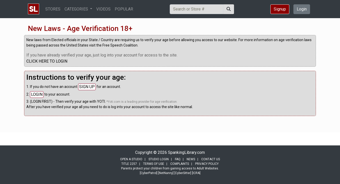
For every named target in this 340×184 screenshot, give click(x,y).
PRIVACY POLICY (207, 164)
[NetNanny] (166, 173)
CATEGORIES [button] (77, 9)
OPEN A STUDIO (131, 159)
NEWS (191, 159)
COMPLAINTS (179, 164)
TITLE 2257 (129, 164)
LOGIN (36, 94)
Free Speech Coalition (119, 45)
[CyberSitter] (182, 173)
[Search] (196, 9)
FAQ (177, 159)
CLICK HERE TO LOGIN (46, 61)
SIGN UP (87, 86)
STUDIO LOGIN (158, 159)
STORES (52, 9)
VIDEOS (103, 9)
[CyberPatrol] (148, 173)
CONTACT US (210, 159)
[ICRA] (196, 173)
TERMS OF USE (153, 164)
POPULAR (124, 9)
